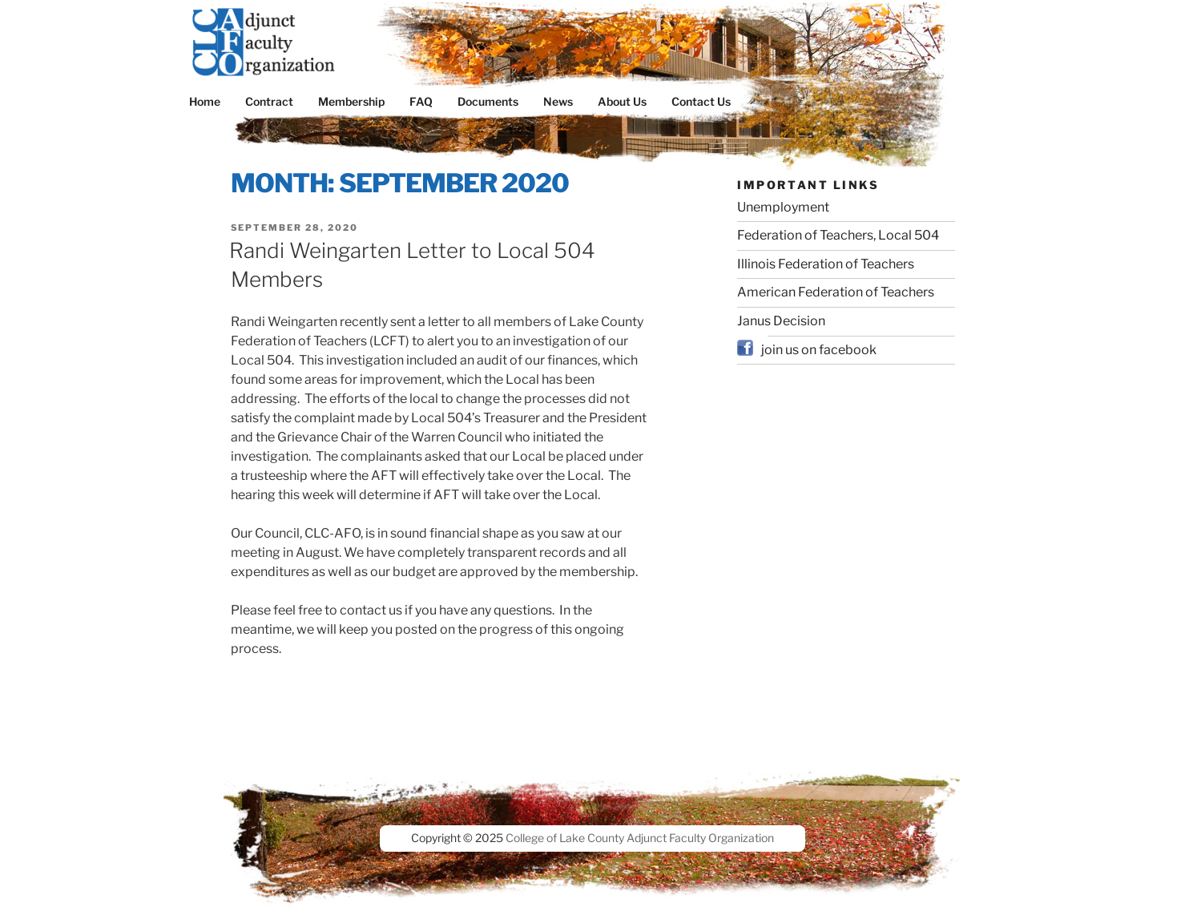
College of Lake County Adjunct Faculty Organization (640, 837)
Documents (487, 101)
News (558, 101)
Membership (351, 101)
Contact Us (701, 101)
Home (204, 101)
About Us (622, 101)
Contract (269, 101)
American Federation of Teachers (835, 292)
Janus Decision (781, 321)
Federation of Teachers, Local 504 (838, 235)
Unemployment (783, 207)
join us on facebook (819, 349)
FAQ (421, 101)
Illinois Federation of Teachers (825, 264)
